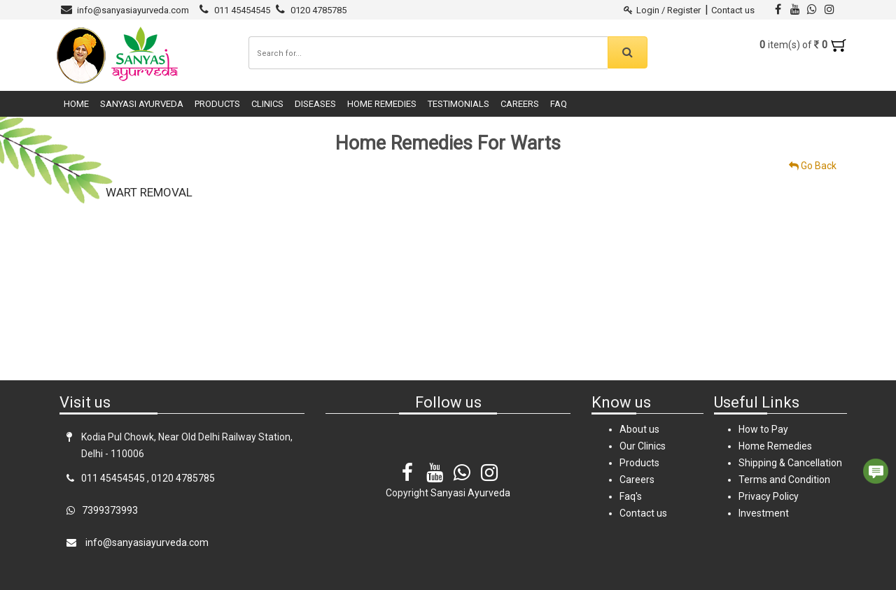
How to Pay (763, 429)
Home (76, 104)
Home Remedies (381, 104)
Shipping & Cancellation (790, 462)
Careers (519, 104)
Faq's (631, 496)
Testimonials (458, 104)
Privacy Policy (768, 496)
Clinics (267, 104)
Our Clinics (643, 446)
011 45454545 (242, 10)
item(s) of (803, 44)
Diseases (315, 104)
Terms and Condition (784, 479)
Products (217, 104)
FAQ (558, 104)
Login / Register (662, 10)
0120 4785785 (318, 10)
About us (639, 429)
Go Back (812, 165)
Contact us (733, 10)
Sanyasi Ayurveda (141, 104)
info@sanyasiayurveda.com (133, 10)
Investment (763, 513)
